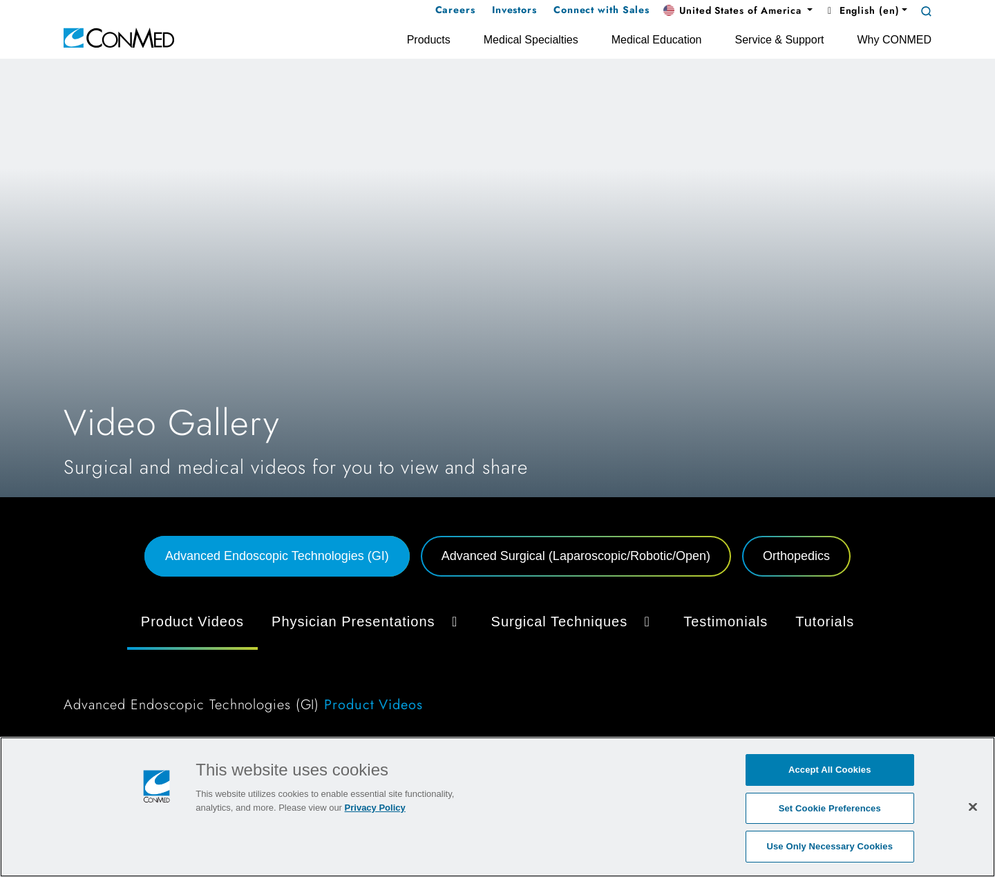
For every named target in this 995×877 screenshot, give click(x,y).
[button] (738, 11)
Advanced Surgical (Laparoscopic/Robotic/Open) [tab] (576, 556)
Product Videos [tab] (192, 621)
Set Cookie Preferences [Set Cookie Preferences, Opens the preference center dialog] (830, 808)
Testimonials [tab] (725, 621)
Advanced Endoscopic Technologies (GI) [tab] (277, 556)
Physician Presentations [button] (367, 621)
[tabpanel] (497, 663)
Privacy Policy (375, 807)
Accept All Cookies (829, 769)
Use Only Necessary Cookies (829, 846)
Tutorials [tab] (824, 621)
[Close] (973, 806)
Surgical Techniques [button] (573, 621)
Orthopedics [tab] (796, 556)
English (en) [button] (861, 10)
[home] (119, 37)
